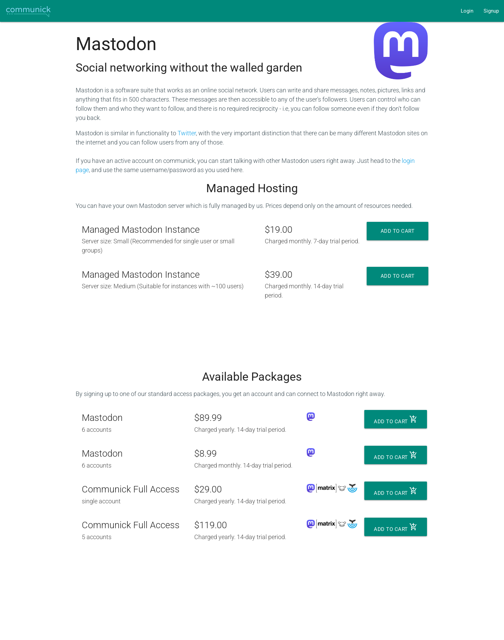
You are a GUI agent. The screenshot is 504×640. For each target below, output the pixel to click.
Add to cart (398, 234)
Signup (491, 11)
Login (467, 11)
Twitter (187, 133)
